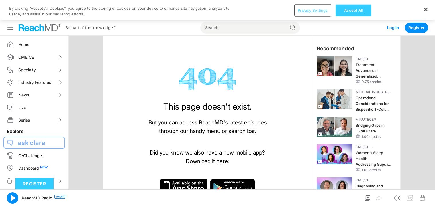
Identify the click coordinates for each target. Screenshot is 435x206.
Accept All (353, 197)
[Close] (426, 196)
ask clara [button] (31, 123)
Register (416, 7)
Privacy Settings (313, 197)
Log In (393, 7)
